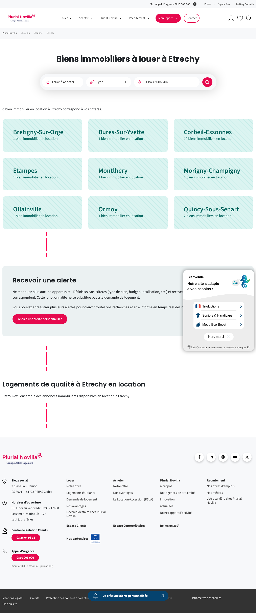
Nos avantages (76, 506)
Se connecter (231, 18)
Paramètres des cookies (206, 598)
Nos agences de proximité (177, 493)
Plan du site (9, 604)
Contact (192, 18)
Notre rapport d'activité (176, 513)
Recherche (249, 18)
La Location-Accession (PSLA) (133, 499)
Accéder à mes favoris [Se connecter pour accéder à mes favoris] (240, 18)
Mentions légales (12, 598)
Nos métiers (215, 493)
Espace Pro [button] (224, 4)
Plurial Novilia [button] (109, 18)
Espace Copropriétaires (129, 526)
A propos (166, 486)
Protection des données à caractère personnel (74, 598)
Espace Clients (76, 526)
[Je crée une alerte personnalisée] (128, 596)
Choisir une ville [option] (157, 82)
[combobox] (167, 82)
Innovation (167, 499)
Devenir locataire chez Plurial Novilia (86, 514)
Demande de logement (81, 499)
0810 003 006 (25, 557)
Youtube (235, 457)
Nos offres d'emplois (221, 486)
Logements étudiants (80, 493)
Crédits (34, 598)
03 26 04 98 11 (26, 537)
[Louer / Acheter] (62, 82)
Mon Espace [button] (165, 18)
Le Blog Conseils (245, 4)
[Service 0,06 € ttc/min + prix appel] (195, 3)
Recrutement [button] (137, 18)
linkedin (211, 457)
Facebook (199, 457)
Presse (207, 4)
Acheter (118, 480)
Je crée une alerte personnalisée (40, 319)
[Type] (108, 82)
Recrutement (216, 480)
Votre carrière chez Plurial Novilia (224, 501)
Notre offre (73, 486)
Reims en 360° (169, 526)
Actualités (166, 506)
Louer (70, 480)
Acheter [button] (83, 18)
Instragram (223, 457)
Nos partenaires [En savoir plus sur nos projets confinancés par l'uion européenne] (83, 539)
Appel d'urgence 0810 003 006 (172, 4)
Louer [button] (64, 18)
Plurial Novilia (170, 480)
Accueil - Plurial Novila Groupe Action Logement (21, 18)
